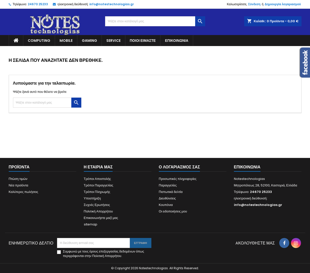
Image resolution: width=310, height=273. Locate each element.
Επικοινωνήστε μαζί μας (101, 217)
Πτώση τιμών (18, 178)
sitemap (90, 224)
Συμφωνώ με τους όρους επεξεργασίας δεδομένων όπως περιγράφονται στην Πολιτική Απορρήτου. (103, 253)
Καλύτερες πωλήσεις (23, 191)
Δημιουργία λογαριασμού (283, 4)
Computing (39, 40)
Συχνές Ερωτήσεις (97, 204)
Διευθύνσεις (167, 198)
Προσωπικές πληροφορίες (178, 178)
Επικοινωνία (176, 40)
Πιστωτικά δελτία (171, 191)
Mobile (66, 40)
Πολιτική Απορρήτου (98, 211)
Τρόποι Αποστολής (97, 178)
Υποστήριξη (92, 198)
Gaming (89, 40)
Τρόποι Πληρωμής (97, 191)
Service (113, 40)
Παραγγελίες (168, 185)
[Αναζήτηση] (155, 21)
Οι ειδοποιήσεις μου (173, 211)
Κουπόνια (166, 204)
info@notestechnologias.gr (111, 4)
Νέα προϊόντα (18, 185)
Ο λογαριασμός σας (179, 167)
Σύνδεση (254, 4)
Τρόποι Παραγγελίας (98, 185)
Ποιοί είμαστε (143, 40)
